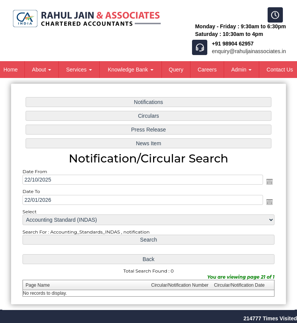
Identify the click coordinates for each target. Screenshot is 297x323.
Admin (241, 70)
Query (176, 70)
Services (79, 70)
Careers (207, 70)
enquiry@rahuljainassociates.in (249, 51)
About (41, 70)
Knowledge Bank (130, 70)
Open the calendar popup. (269, 181)
